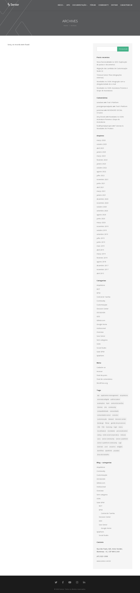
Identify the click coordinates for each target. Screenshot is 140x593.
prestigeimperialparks (104, 106)
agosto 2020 (101, 215)
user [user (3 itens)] (106, 447)
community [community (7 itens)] (112, 407)
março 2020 (101, 222)
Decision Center (102, 309)
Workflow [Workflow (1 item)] (100, 451)
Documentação (80, 5)
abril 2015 (100, 273)
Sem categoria (102, 340)
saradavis (100, 102)
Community (103, 5)
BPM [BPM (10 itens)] (107, 403)
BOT (98, 289)
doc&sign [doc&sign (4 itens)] (100, 423)
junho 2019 (101, 242)
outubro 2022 (102, 168)
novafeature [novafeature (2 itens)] (101, 431)
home (66, 25)
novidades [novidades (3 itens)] (111, 431)
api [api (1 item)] (98, 395)
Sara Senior (101, 336)
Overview (100, 332)
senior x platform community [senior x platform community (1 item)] (107, 443)
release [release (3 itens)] (123, 435)
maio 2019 (101, 246)
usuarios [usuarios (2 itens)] (112, 447)
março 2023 (101, 156)
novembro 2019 (102, 226)
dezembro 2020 (102, 199)
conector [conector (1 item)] (115, 415)
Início (61, 5)
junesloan (100, 110)
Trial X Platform (113, 102)
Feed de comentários (104, 379)
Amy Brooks (101, 117)
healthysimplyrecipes (104, 126)
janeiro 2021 (101, 195)
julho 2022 (100, 175)
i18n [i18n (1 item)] (98, 427)
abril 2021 (100, 187)
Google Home (102, 324)
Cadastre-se (101, 367)
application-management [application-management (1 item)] (109, 395)
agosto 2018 (101, 262)
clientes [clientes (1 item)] (100, 407)
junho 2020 (101, 219)
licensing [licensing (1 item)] (109, 427)
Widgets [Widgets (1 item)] (119, 447)
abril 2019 (100, 250)
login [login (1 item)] (115, 427)
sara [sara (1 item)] (98, 439)
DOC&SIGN (101, 312)
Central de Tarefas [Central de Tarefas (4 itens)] (117, 403)
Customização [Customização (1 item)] (102, 419)
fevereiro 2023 (102, 160)
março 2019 (101, 254)
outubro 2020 (102, 207)
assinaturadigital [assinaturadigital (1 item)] (103, 399)
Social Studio (101, 348)
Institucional (101, 328)
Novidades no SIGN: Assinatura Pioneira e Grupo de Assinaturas (110, 119)
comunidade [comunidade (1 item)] (114, 411)
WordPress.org (102, 383)
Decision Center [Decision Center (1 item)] (120, 419)
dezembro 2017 (102, 265)
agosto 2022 (101, 172)
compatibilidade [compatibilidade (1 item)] (102, 411)
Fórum (93, 5)
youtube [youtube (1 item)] (116, 451)
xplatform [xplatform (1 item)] (108, 451)
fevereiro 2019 (102, 258)
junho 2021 (101, 183)
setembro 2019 (102, 234)
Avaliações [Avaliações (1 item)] (101, 403)
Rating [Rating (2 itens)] (99, 435)
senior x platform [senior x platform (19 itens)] (122, 439)
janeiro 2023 (101, 164)
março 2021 (101, 191)
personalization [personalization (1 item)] (122, 431)
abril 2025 (100, 148)
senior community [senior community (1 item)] (108, 439)
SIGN (98, 344)
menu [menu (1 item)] (121, 427)
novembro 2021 (102, 179)
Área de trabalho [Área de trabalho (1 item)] (103, 455)
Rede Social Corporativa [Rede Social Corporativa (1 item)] (111, 435)
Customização (102, 305)
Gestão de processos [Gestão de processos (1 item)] (118, 423)
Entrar (114, 5)
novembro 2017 (102, 269)
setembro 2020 (102, 211)
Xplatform (100, 356)
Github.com (101, 320)
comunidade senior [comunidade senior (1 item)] (104, 415)
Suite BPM (100, 352)
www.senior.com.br (104, 561)
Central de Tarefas (103, 297)
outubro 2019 (102, 230)
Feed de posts (102, 375)
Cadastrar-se (126, 5)
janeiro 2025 (101, 152)
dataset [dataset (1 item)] (111, 419)
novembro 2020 (102, 203)
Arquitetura (101, 285)
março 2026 (101, 140)
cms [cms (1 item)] (105, 407)
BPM (98, 293)
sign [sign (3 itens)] (120, 443)
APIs (68, 5)
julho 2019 (100, 238)
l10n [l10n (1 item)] (103, 427)
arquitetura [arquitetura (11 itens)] (124, 395)
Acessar (99, 371)
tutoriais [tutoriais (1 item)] (100, 447)
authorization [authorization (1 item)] (115, 399)
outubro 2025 (102, 144)
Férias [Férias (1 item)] (107, 423)
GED (98, 316)
